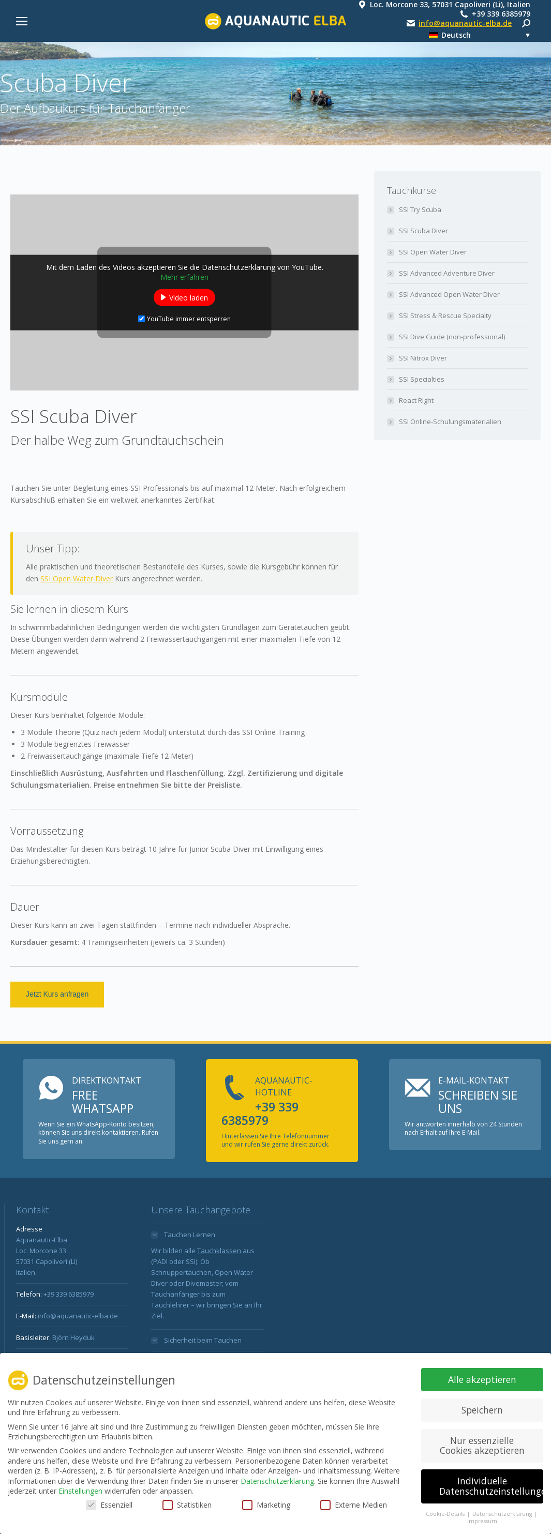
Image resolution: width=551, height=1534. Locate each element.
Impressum (482, 1522)
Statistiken (187, 1505)
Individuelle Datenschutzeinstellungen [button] (491, 1487)
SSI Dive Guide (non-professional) (452, 336)
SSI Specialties (421, 379)
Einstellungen (80, 1492)
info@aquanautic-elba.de (465, 23)
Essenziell (109, 1505)
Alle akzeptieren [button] (482, 1380)
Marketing (266, 1505)
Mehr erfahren (184, 276)
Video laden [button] (188, 297)
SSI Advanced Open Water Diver (449, 294)
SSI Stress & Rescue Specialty (445, 315)
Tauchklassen (219, 1250)
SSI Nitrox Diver (423, 358)
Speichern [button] (482, 1410)
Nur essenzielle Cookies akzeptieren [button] (482, 1446)
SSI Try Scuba (420, 209)
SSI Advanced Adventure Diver (447, 273)
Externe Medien (353, 1505)
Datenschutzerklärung (277, 1481)
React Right (416, 400)
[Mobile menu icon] (22, 21)
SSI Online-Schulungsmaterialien (450, 421)
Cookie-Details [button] (446, 1514)
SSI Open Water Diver (76, 578)
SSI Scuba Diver (423, 230)
